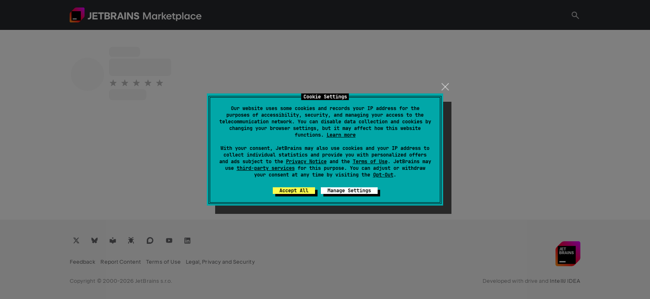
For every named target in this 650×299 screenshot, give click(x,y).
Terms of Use (370, 161)
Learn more (341, 135)
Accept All (293, 190)
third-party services (266, 168)
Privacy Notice (306, 161)
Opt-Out (383, 175)
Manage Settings (349, 190)
